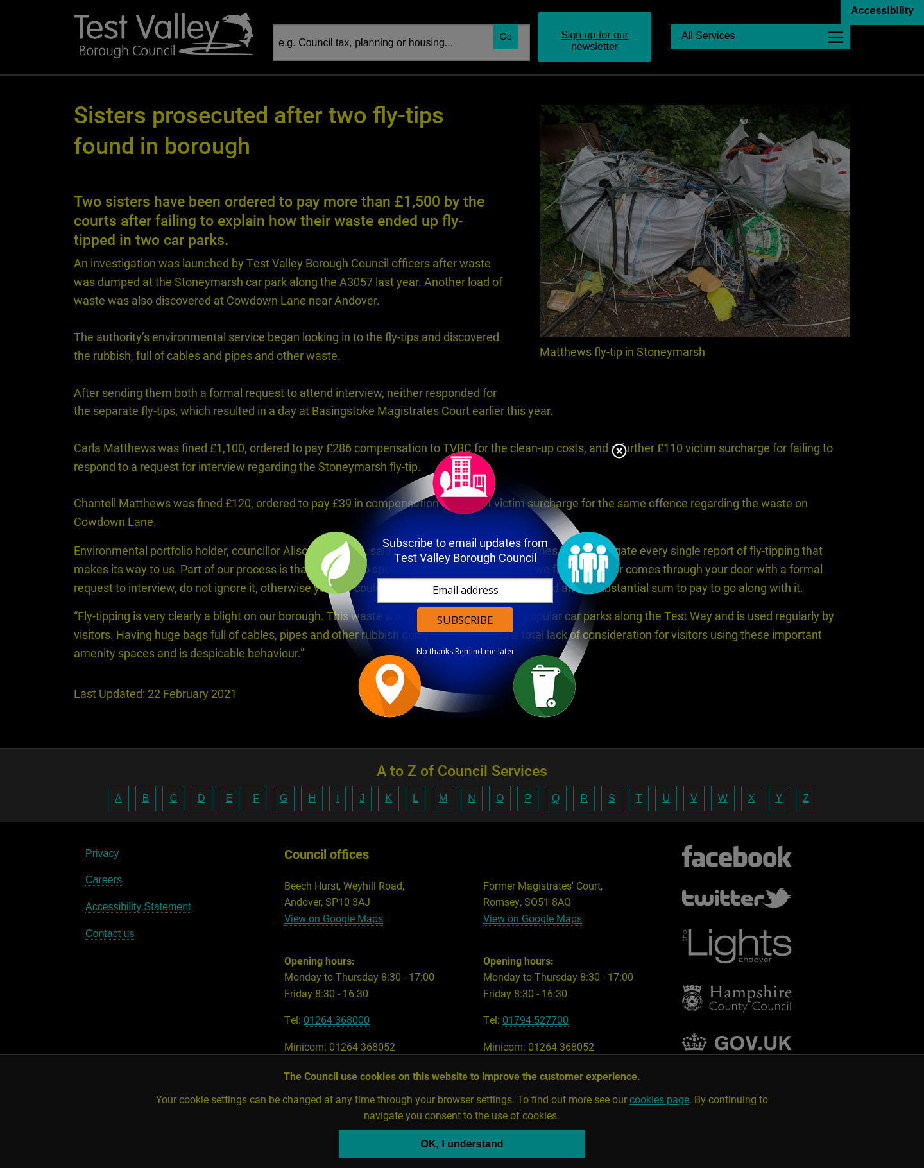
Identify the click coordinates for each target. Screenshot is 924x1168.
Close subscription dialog (619, 452)
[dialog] (462, 584)
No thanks (434, 652)
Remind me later (485, 652)
